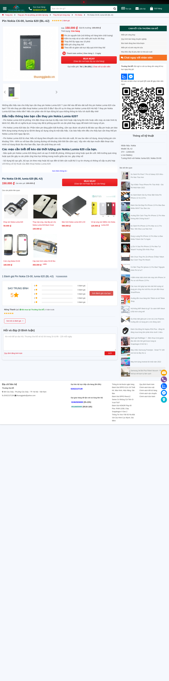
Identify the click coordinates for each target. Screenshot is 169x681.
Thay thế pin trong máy (61, 15)
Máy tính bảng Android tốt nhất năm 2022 (146, 362)
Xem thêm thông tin (59, 171)
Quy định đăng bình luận (13, 353)
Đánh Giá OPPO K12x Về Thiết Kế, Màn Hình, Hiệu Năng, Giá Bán (123, 390)
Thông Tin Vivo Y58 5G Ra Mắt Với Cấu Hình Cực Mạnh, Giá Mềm (123, 418)
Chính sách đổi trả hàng (148, 390)
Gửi (110, 353)
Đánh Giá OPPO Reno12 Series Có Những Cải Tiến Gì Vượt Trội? (123, 400)
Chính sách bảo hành (147, 396)
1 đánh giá (66, 21)
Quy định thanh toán (146, 384)
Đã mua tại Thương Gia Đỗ (32, 310)
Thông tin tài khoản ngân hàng (123, 384)
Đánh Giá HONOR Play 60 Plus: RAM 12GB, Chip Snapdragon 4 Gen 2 (121, 409)
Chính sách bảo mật (146, 387)
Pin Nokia (78, 15)
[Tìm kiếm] (114, 8)
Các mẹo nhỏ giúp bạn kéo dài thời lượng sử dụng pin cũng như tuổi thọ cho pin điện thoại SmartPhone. (147, 289)
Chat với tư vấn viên (101, 66)
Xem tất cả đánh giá (14, 320)
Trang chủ (7, 15)
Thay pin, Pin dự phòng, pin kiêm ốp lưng (33, 15)
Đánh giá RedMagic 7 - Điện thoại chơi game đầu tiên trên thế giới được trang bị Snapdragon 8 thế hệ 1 (147, 341)
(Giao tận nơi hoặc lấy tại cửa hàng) (89, 60)
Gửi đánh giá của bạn (101, 293)
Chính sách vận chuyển (148, 393)
